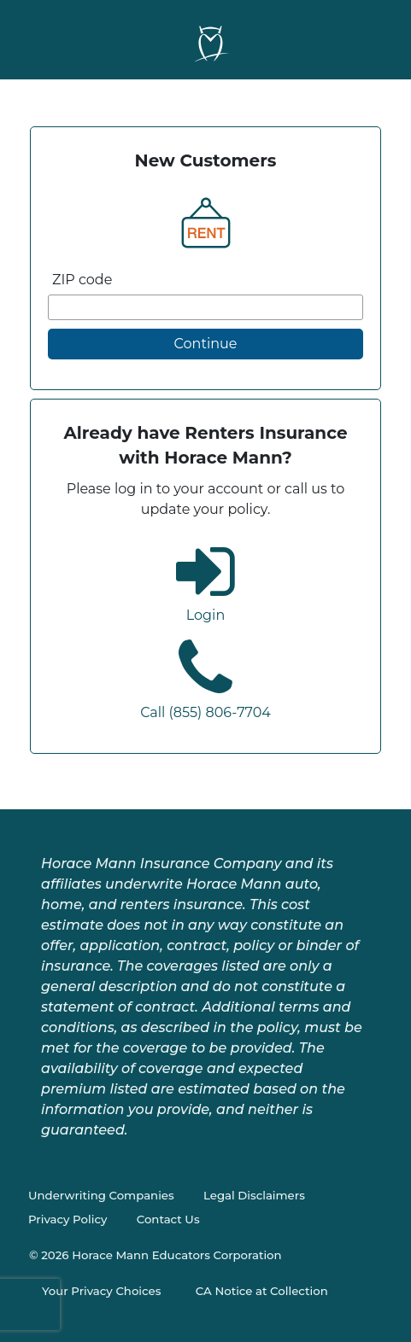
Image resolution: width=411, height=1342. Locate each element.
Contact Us (168, 1219)
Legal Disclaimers (254, 1195)
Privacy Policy (67, 1219)
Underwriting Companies (101, 1195)
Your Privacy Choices (101, 1291)
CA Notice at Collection (262, 1291)
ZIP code (82, 279)
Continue (206, 344)
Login (205, 615)
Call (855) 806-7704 (205, 712)
